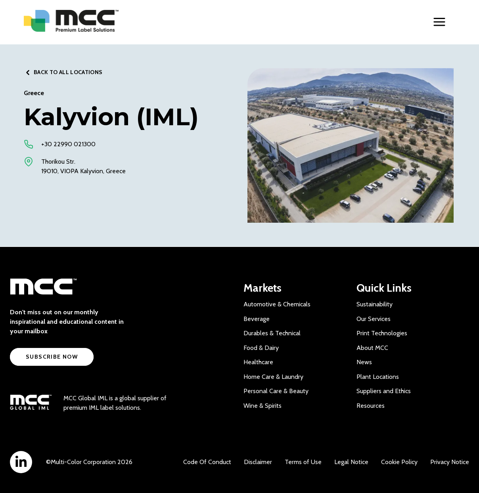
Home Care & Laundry (273, 376)
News (364, 362)
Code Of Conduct (207, 462)
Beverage (256, 319)
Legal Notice (351, 462)
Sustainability (374, 304)
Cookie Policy (399, 462)
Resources (370, 405)
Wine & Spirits (262, 405)
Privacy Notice (449, 462)
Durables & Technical (272, 333)
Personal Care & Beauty (275, 391)
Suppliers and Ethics (383, 391)
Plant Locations (377, 376)
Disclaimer (258, 462)
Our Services (373, 319)
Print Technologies (381, 333)
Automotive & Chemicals (276, 304)
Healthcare (258, 362)
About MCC (372, 348)
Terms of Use (303, 462)
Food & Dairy (261, 348)
